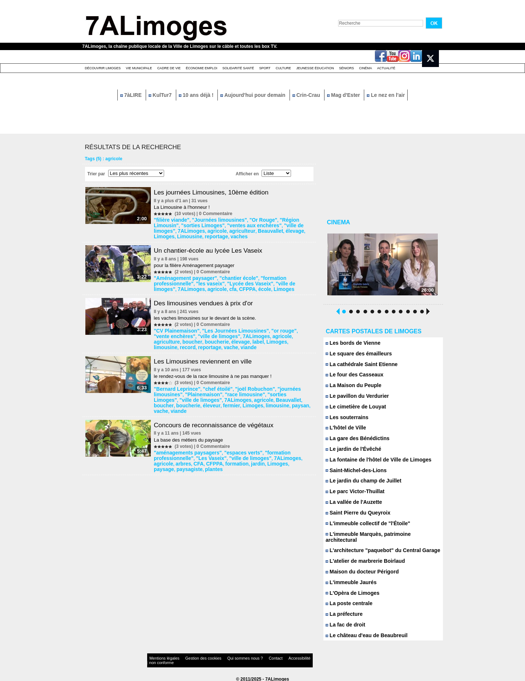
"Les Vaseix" (206, 446)
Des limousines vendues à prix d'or (207, 300)
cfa (159, 286)
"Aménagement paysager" (183, 276)
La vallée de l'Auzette (352, 505)
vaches (163, 235)
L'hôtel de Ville (344, 430)
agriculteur (186, 230)
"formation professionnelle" (279, 276)
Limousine (275, 230)
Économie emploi (201, 68)
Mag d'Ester (344, 95)
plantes (163, 457)
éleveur (163, 400)
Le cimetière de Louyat (354, 409)
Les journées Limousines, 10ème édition (215, 192)
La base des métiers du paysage (190, 429)
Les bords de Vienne (351, 345)
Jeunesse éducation (315, 68)
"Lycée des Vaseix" (203, 281)
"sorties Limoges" (175, 225)
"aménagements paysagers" (185, 441)
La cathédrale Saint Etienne (359, 366)
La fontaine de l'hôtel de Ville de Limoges (374, 462)
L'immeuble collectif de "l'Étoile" (365, 526)
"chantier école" (230, 276)
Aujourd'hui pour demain (253, 95)
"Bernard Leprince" (176, 384)
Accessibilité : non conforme (276, 657)
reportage (298, 230)
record (261, 338)
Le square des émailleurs (356, 355)
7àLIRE (131, 95)
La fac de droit (344, 622)
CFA (176, 451)
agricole (164, 230)
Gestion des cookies (191, 657)
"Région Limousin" (287, 219)
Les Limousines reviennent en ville (206, 357)
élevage (233, 230)
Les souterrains (345, 419)
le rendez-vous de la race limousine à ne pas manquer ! (215, 372)
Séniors (346, 68)
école (187, 286)
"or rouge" (270, 328)
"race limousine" (236, 390)
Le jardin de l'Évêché (351, 451)
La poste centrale (347, 601)
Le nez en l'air (386, 95)
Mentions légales (161, 657)
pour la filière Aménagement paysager (196, 264)
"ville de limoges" (265, 225)
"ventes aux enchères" (220, 225)
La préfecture (343, 612)
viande (163, 343)
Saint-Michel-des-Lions (354, 473)
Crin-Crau (307, 95)
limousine (241, 338)
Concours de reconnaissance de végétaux (218, 414)
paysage (267, 451)
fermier (181, 400)
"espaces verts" (234, 441)
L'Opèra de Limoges (351, 590)
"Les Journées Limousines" (227, 328)
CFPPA (172, 286)
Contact (247, 657)
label (203, 338)
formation (210, 451)
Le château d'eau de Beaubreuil (363, 633)
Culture (283, 68)
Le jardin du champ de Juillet (361, 484)
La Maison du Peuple (351, 387)
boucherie (166, 338)
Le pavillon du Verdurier (355, 398)
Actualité (386, 68)
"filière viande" (171, 219)
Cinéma (365, 68)
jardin (229, 451)
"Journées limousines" (213, 219)
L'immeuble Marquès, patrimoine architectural (380, 537)
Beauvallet (211, 230)
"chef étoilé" (212, 384)
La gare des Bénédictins (355, 441)
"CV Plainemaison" (176, 328)
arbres (163, 451)
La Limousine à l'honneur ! (184, 207)
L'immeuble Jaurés (349, 580)
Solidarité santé (238, 68)
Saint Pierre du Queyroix (356, 516)
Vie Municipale (139, 68)
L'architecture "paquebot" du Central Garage (379, 548)
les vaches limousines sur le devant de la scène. (207, 315)
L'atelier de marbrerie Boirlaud (362, 558)
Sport (264, 68)
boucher (299, 333)
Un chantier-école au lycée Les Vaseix (212, 249)
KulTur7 (161, 95)
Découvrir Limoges (103, 68)
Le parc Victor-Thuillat (353, 494)
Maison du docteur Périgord (359, 569)
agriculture (276, 333)
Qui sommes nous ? (223, 657)
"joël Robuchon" (244, 384)
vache (299, 338)
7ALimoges (298, 225)
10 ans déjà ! (197, 95)
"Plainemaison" (200, 390)
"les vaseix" (168, 281)
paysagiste (289, 451)
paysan (241, 400)
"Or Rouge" (252, 219)
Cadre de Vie (169, 68)
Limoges (253, 230)
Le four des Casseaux (352, 377)
